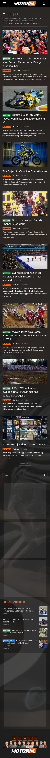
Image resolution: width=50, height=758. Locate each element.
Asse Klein (16, 70)
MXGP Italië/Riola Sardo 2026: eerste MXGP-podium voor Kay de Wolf (25, 335)
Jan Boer (16, 175)
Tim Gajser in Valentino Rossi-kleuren (25, 171)
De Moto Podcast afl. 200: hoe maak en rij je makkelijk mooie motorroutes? (20, 643)
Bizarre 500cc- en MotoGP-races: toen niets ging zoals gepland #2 (24, 118)
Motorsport (7, 70)
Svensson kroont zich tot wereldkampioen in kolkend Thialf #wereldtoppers (22, 276)
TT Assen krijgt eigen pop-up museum (25, 444)
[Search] (44, 475)
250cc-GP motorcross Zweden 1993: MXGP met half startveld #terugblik (20, 392)
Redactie (16, 285)
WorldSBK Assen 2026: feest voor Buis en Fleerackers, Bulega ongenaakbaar (24, 62)
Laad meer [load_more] (25, 464)
